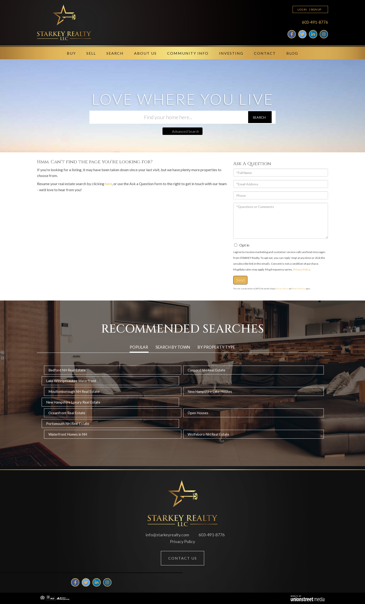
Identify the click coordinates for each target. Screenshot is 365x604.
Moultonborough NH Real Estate (74, 391)
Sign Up (316, 9)
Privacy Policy (301, 269)
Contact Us (182, 558)
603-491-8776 (315, 22)
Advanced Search (185, 131)
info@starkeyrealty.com (167, 534)
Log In (302, 9)
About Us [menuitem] (145, 53)
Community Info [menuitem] (188, 53)
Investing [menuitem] (231, 53)
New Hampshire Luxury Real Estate (73, 402)
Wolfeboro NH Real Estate (208, 434)
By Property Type (216, 347)
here (108, 183)
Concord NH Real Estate (206, 370)
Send (240, 280)
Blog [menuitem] (292, 53)
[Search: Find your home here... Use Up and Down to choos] (168, 117)
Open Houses (198, 413)
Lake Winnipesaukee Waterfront (71, 381)
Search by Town (172, 347)
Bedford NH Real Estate (67, 370)
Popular (139, 347)
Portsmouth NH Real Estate (67, 423)
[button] (260, 117)
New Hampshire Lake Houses (210, 391)
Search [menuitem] (115, 53)
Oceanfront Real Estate (66, 413)
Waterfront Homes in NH (67, 434)
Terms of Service (298, 288)
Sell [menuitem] (91, 53)
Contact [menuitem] (265, 53)
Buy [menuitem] (71, 53)
